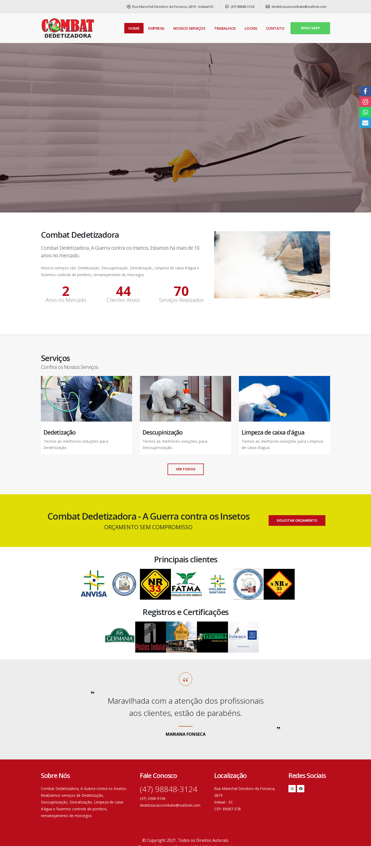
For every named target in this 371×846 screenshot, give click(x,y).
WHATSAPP (310, 28)
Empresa (156, 28)
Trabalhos (225, 28)
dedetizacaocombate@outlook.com (296, 6)
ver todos (185, 469)
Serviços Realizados (181, 300)
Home (133, 28)
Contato (275, 28)
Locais (251, 28)
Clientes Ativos (123, 300)
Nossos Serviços (189, 28)
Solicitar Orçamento (297, 520)
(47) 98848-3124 (239, 6)
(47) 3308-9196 (152, 798)
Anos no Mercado (66, 300)
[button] (317, 293)
